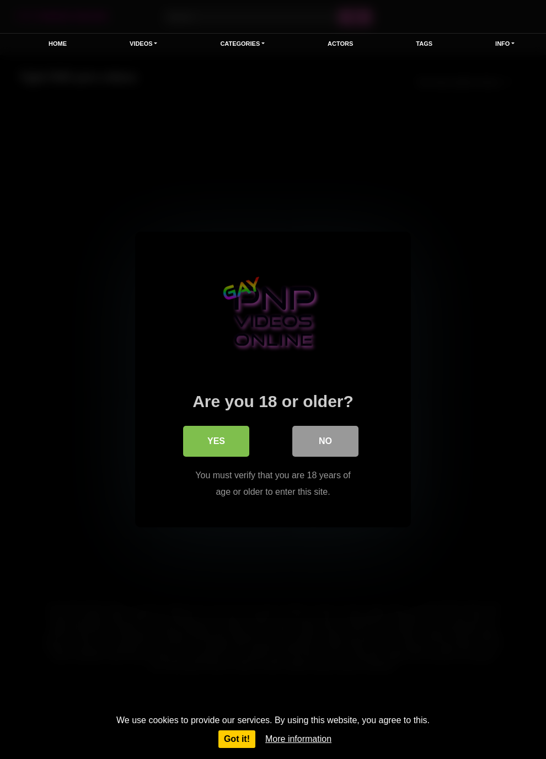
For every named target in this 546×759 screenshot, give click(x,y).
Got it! (237, 739)
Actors (340, 43)
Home (58, 43)
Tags (424, 43)
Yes (216, 441)
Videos (141, 43)
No (325, 441)
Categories (240, 43)
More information (298, 739)
